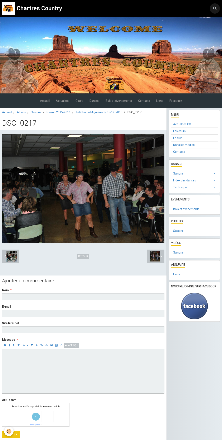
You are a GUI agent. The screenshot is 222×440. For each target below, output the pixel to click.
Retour (83, 256)
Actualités (62, 100)
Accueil (45, 100)
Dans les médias (184, 145)
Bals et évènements (119, 100)
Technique (180, 187)
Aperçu (71, 345)
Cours (79, 100)
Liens (159, 100)
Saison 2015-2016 (59, 112)
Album (21, 112)
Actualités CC (182, 124)
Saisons (36, 112)
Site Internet (10, 323)
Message (8, 339)
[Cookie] (9, 431)
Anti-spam (9, 400)
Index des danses (184, 180)
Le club (177, 138)
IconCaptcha (35, 425)
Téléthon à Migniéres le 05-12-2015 (99, 112)
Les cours (179, 131)
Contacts (144, 100)
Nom (5, 290)
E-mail (6, 306)
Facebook (175, 100)
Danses (94, 100)
